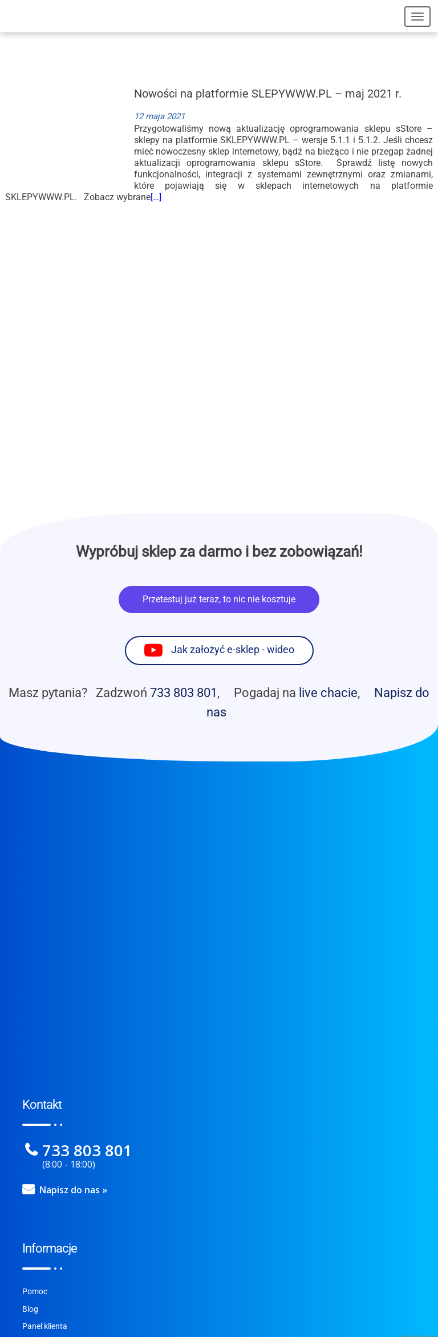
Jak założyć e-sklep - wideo (232, 650)
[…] (156, 197)
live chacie (328, 692)
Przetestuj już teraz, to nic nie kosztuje (219, 599)
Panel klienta (44, 1326)
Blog (30, 1309)
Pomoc (34, 1292)
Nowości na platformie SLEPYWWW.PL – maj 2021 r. (264, 93)
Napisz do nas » (73, 1190)
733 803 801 (183, 692)
